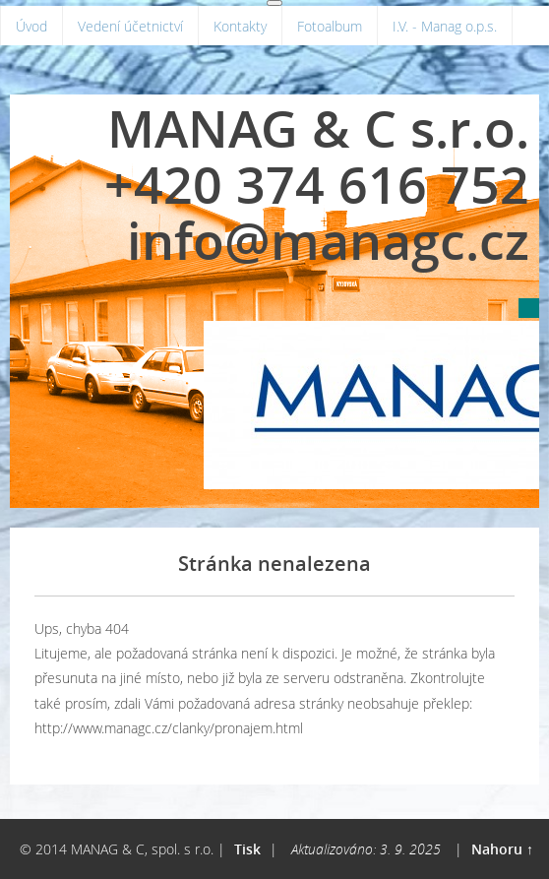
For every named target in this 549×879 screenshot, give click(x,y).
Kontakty (240, 26)
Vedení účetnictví (130, 26)
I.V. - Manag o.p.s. (445, 26)
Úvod (31, 26)
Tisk (247, 849)
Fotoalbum (329, 26)
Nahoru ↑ (502, 849)
